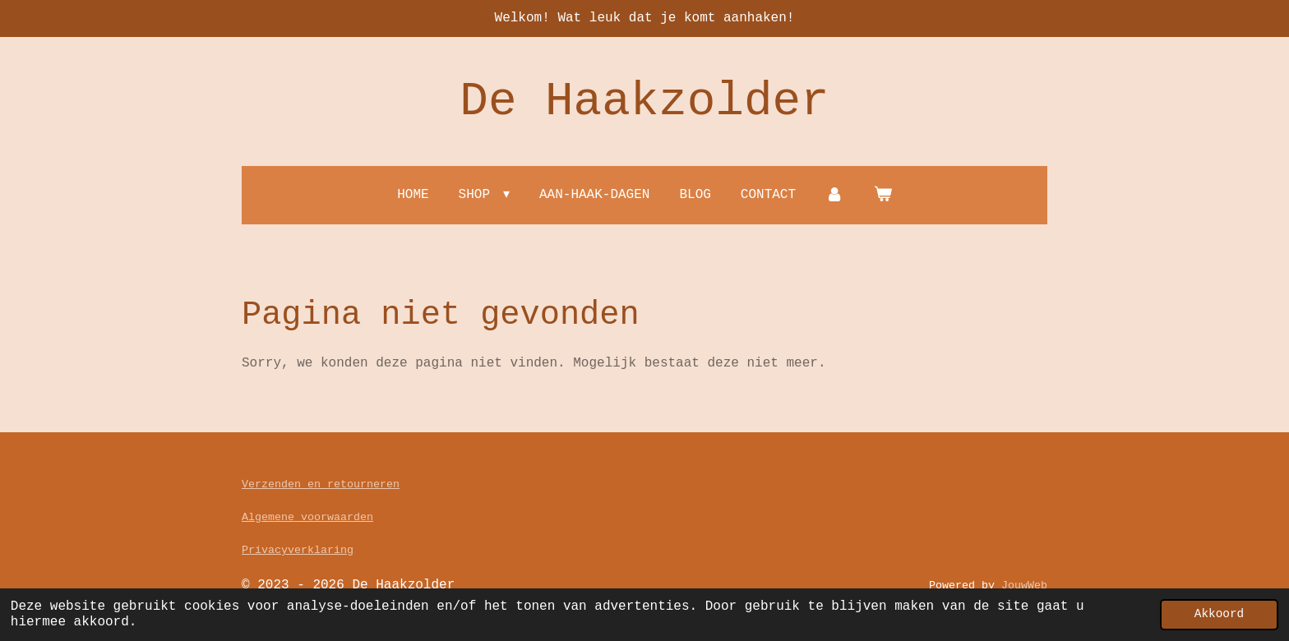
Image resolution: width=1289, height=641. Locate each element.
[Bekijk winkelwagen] (882, 195)
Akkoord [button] (1219, 613)
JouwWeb (1024, 585)
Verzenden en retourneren (321, 484)
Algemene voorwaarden (307, 517)
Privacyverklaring (297, 550)
